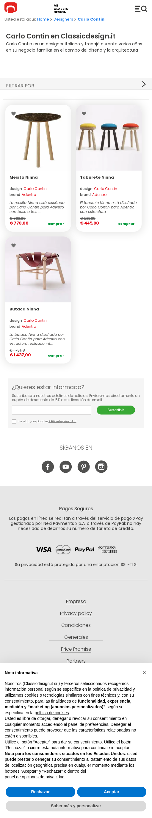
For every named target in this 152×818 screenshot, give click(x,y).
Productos (141, 8)
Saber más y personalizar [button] (76, 805)
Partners (76, 661)
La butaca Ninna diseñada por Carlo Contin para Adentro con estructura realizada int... (37, 339)
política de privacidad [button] (112, 689)
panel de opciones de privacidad (35, 776)
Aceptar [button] (111, 791)
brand (23, 194)
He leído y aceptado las (44, 421)
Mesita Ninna (24, 177)
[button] (144, 672)
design (28, 188)
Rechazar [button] (40, 791)
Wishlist (15, 114)
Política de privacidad (62, 421)
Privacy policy (76, 613)
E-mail (52, 410)
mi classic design (61, 9)
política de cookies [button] (52, 712)
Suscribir (115, 410)
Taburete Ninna (97, 177)
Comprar (56, 223)
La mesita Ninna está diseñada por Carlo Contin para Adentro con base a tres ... (37, 207)
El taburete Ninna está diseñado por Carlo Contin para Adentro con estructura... (108, 207)
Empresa (76, 601)
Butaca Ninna (24, 309)
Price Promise (76, 649)
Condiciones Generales (76, 631)
